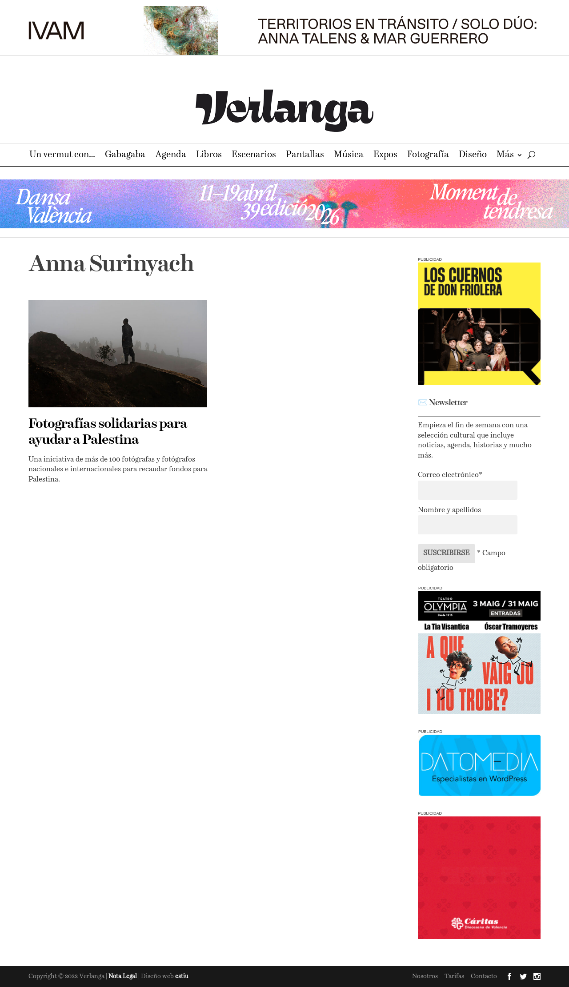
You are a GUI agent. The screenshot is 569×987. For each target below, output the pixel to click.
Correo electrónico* (450, 475)
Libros (209, 155)
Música (349, 155)
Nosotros (425, 976)
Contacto (484, 976)
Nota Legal (123, 976)
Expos (385, 155)
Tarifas (454, 976)
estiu (181, 976)
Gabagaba (125, 155)
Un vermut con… (62, 155)
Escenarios (254, 155)
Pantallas (305, 155)
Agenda (170, 155)
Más (505, 155)
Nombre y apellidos (449, 510)
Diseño (473, 155)
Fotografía (428, 155)
